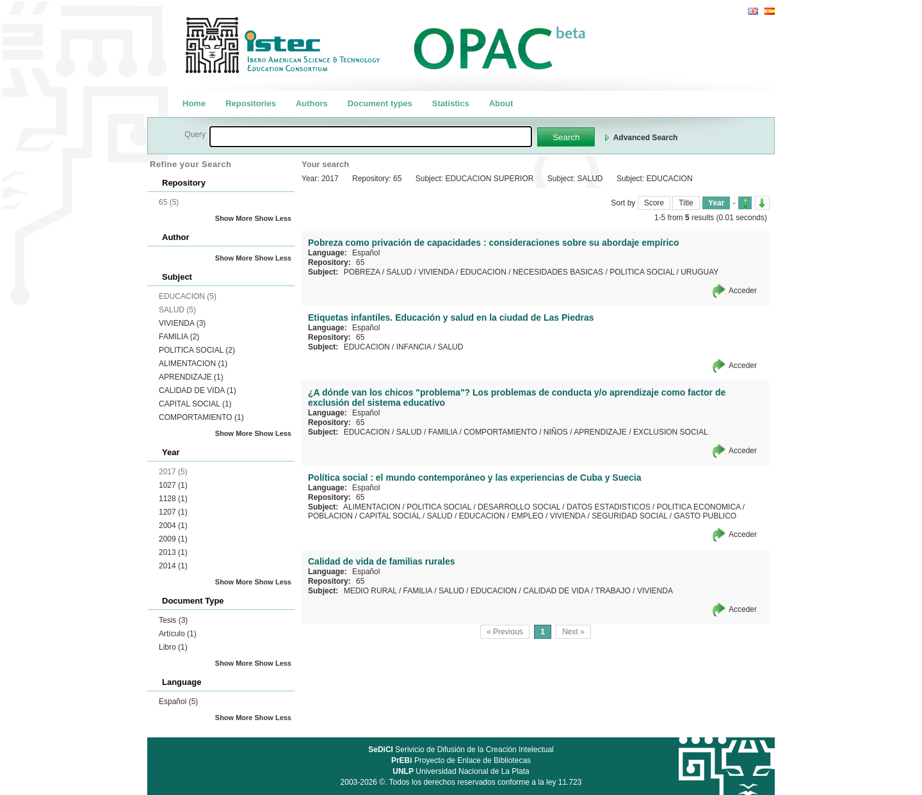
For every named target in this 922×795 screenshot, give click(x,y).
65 (360, 262)
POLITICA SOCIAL (197, 350)
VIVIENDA (182, 323)
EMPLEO (528, 515)
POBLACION (330, 515)
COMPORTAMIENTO (201, 417)
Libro (173, 647)
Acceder (743, 290)
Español (178, 701)
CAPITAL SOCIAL (195, 403)
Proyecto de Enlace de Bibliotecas (461, 760)
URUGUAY (699, 272)
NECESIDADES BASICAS (558, 272)
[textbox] (370, 136)
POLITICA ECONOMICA (699, 506)
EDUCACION (483, 272)
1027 (173, 485)
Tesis (173, 620)
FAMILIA (179, 336)
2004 (173, 525)
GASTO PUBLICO (705, 515)
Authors (312, 103)
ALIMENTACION (193, 363)
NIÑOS (556, 432)
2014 (173, 565)
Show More (234, 218)
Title (686, 202)
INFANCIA (414, 346)
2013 (173, 552)
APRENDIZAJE (191, 377)
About (501, 103)
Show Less (273, 218)
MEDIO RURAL (370, 590)
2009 (173, 538)
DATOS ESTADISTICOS (609, 506)
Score (654, 202)
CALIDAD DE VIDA (197, 390)
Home (194, 103)
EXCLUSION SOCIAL (670, 432)
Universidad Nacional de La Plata (460, 771)
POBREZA (362, 272)
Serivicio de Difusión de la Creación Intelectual (461, 749)
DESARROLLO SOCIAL (519, 506)
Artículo (178, 633)
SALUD (399, 272)
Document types (380, 103)
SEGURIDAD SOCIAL (629, 515)
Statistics (450, 103)
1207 (173, 512)
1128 (173, 498)
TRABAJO (613, 590)
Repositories (250, 103)
